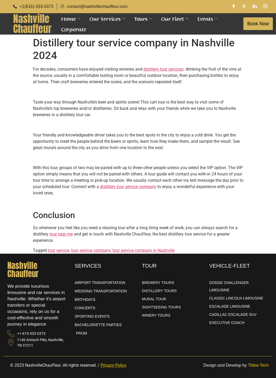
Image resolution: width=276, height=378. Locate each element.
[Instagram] (265, 7)
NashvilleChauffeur (32, 23)
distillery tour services (163, 69)
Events (207, 18)
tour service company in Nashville (143, 250)
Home (71, 18)
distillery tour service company (128, 186)
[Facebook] (234, 7)
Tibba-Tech (258, 365)
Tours (143, 18)
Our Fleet (174, 18)
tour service (58, 250)
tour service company (91, 250)
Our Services (107, 18)
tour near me (61, 234)
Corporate (73, 29)
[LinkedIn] (255, 7)
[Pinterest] (244, 7)
